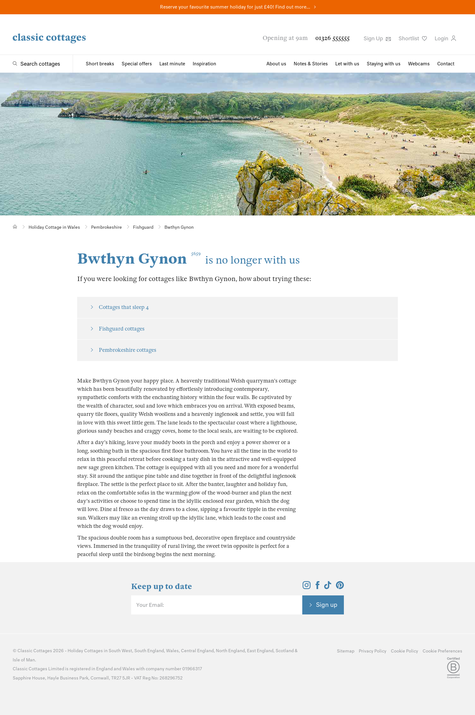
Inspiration (204, 64)
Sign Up (377, 38)
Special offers (137, 64)
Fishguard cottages (121, 328)
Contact (445, 64)
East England (260, 650)
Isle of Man (24, 660)
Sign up (327, 604)
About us (276, 64)
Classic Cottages (34, 650)
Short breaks (100, 64)
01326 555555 (332, 38)
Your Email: (150, 605)
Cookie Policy (404, 651)
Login (445, 38)
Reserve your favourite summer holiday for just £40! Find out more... (235, 7)
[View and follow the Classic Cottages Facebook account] (318, 587)
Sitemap (345, 651)
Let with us (347, 64)
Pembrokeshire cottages (127, 350)
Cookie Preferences (442, 651)
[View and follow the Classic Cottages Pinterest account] (340, 587)
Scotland (285, 650)
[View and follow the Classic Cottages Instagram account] (307, 587)
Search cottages (40, 64)
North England (230, 650)
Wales (172, 650)
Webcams (419, 64)
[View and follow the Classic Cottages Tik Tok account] (327, 587)
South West (120, 650)
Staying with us (383, 64)
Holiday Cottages (85, 650)
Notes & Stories (311, 64)
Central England (197, 650)
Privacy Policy (372, 651)
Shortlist (412, 38)
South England (149, 650)
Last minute (172, 64)
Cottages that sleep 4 (124, 307)
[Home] (15, 227)
